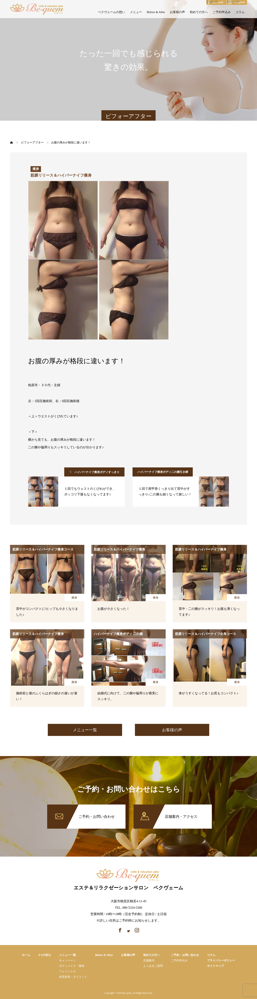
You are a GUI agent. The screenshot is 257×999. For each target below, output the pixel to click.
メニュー (136, 12)
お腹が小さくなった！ (113, 608)
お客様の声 (177, 12)
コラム (240, 12)
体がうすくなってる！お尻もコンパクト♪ (208, 693)
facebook (212, 1)
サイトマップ (215, 965)
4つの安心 (44, 955)
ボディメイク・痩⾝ (71, 965)
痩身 (74, 597)
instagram (233, 1)
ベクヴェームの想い (111, 12)
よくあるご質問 (153, 965)
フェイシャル (67, 971)
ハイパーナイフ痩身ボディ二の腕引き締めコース (163, 473)
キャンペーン (67, 960)
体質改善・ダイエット (73, 976)
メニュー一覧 (85, 730)
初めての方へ (199, 12)
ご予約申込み (222, 12)
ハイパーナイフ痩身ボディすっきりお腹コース (96, 473)
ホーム (26, 955)
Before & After (156, 12)
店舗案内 (148, 960)
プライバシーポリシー (221, 960)
